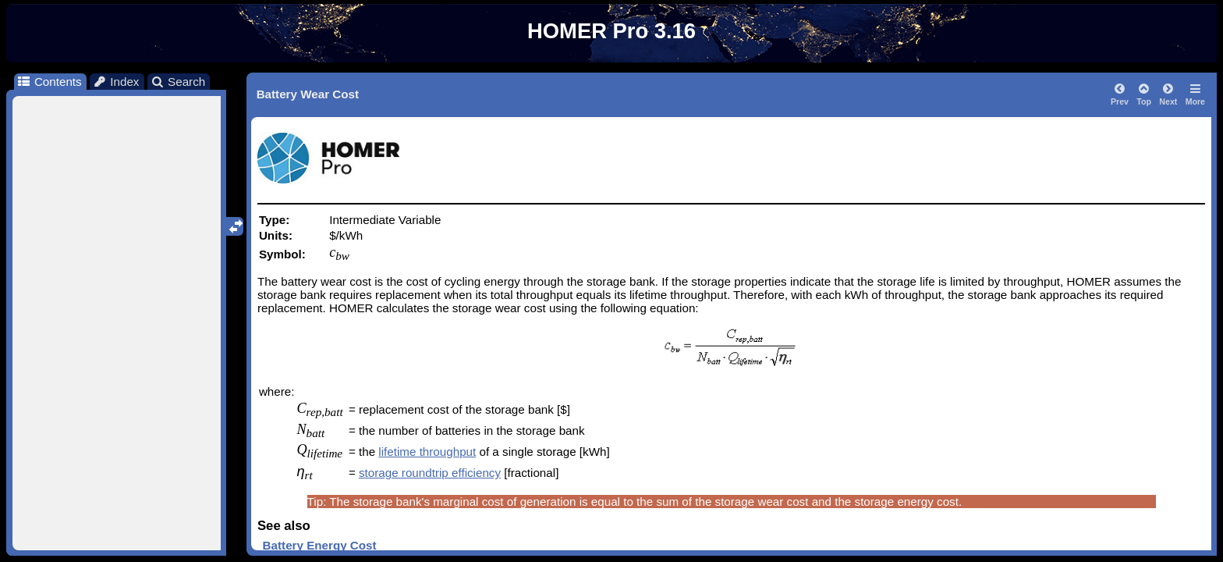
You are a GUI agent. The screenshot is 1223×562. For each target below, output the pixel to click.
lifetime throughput (427, 451)
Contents (48, 81)
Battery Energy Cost (320, 545)
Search (178, 81)
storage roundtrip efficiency (430, 472)
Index (116, 81)
